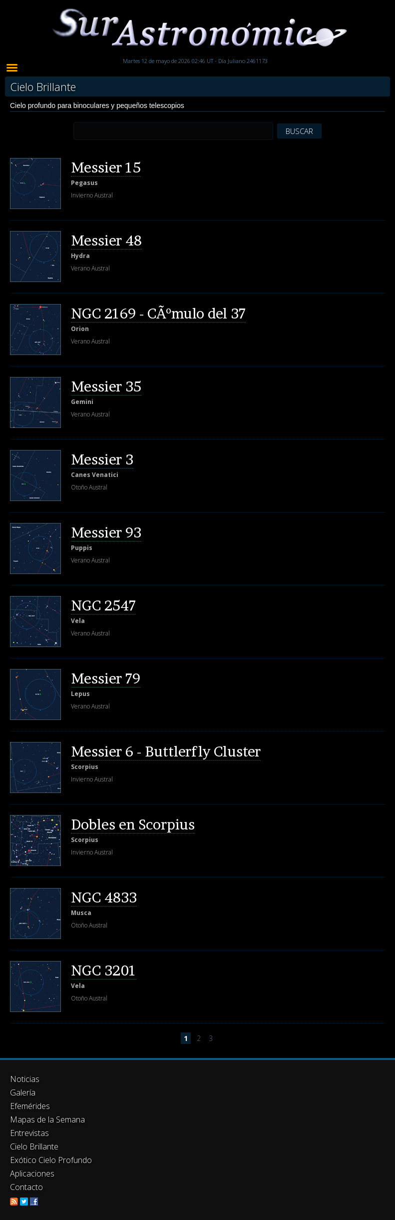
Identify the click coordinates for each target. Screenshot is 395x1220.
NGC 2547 (103, 605)
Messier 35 (106, 386)
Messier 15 (106, 167)
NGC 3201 (103, 970)
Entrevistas (29, 1133)
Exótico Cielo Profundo (51, 1160)
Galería (22, 1092)
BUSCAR (299, 131)
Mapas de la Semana (47, 1119)
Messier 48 (106, 240)
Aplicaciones (32, 1173)
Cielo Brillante (34, 1146)
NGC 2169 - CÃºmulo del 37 (158, 313)
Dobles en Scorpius (133, 824)
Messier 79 (105, 678)
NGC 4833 (104, 897)
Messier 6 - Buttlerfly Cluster (166, 751)
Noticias (24, 1079)
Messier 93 (106, 532)
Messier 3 (102, 459)
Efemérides (30, 1106)
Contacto (26, 1187)
